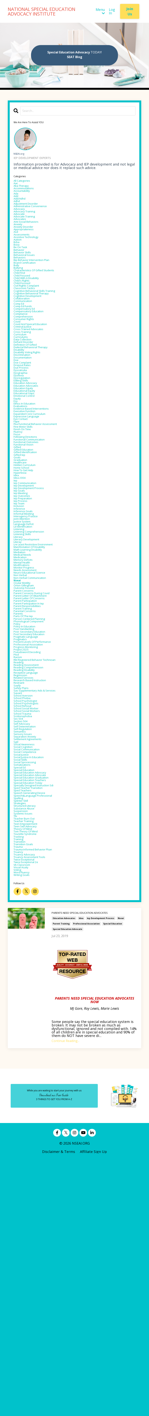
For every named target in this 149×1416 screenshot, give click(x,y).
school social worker (31, 903)
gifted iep (22, 556)
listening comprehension (35, 661)
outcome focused (29, 738)
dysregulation (25, 451)
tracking (21, 1077)
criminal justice (27, 382)
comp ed (21, 350)
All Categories (25, 182)
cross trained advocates (34, 385)
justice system (26, 647)
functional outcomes (31, 539)
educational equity (29, 469)
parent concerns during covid (39, 745)
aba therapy (24, 189)
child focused (25, 312)
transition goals (27, 1088)
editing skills (24, 455)
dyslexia (20, 448)
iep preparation (27, 616)
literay (19, 675)
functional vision (28, 542)
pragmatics (23, 808)
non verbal (23, 721)
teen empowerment (31, 1060)
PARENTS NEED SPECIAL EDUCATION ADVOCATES (84, 1168)
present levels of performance (40, 812)
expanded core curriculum (36, 500)
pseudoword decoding (32, 826)
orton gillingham (28, 735)
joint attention (26, 644)
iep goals (21, 605)
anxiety (20, 242)
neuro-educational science (36, 717)
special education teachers (36, 1001)
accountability (26, 196)
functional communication (36, 535)
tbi (16, 1050)
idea (81, 1174)
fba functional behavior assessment (44, 514)
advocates (22, 235)
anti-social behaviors (31, 238)
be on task (23, 273)
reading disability (29, 850)
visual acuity (24, 1119)
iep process (23, 619)
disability (21, 413)
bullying (20, 301)
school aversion (27, 885)
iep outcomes (25, 612)
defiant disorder (27, 403)
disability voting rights (33, 417)
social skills (23, 973)
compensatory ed (28, 357)
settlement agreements (34, 945)
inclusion (21, 626)
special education (112, 1179)
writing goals (25, 1130)
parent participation (31, 756)
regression (23, 857)
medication (23, 696)
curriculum (23, 392)
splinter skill (24, 1029)
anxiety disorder (27, 245)
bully (18, 298)
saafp (18, 871)
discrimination (26, 420)
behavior (21, 277)
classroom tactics (29, 329)
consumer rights (28, 371)
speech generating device (35, 1018)
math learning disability (34, 686)
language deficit (28, 651)
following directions (31, 532)
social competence (29, 962)
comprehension (27, 368)
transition (22, 1084)
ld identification (27, 654)
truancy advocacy (28, 1102)
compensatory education (35, 361)
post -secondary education (36, 798)
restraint (21, 868)
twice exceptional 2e (31, 1112)
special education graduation (38, 997)
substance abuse (28, 1039)
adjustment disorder (31, 214)
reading (20, 840)
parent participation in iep (36, 759)
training (21, 1081)
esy (16, 483)
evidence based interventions (38, 493)
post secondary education (35, 801)
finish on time (26, 521)
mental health (25, 703)
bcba (18, 266)
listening (21, 658)
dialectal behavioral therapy (38, 410)
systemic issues (27, 1046)
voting (19, 1123)
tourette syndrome (30, 1074)
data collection (26, 399)
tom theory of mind (31, 1070)
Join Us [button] (129, 11)
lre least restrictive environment (42, 679)
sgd (17, 948)
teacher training (28, 1057)
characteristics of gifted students (42, 305)
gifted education (28, 549)
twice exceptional (29, 1109)
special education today (34, 1004)
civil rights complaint (32, 326)
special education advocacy (36, 990)
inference (21, 630)
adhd (18, 210)
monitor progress (28, 710)
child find (22, 308)
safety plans (24, 875)
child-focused (25, 322)
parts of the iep (27, 777)
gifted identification (30, 553)
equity (19, 479)
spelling (20, 1025)
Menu (100, 11)
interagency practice (31, 640)
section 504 (23, 920)
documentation (27, 423)
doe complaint (26, 430)
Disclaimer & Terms (58, 1407)
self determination (29, 927)
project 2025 (24, 822)
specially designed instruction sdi (42, 1008)
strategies (22, 1032)
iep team (21, 623)
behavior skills (26, 280)
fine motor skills (28, 518)
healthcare (23, 567)
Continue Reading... (65, 1296)
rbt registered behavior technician (43, 836)
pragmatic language (31, 805)
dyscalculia (23, 441)
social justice (24, 966)
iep (16, 591)
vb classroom (25, 1116)
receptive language (30, 854)
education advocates (64, 1174)
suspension (23, 1043)
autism (19, 263)
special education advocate (67, 1185)
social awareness (28, 952)
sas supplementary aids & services (43, 878)
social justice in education (35, 969)
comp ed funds (27, 354)
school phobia (25, 889)
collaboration (25, 343)
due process (24, 437)
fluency (20, 525)
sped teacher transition (34, 1011)
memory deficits (27, 700)
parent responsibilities (33, 763)
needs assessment (29, 714)
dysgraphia (23, 444)
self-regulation (26, 931)
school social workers (32, 906)
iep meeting (24, 609)
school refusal (26, 899)
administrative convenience (37, 217)
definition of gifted (30, 406)
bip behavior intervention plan (39, 291)
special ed (22, 983)
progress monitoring (31, 819)
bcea (18, 270)
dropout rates (26, 434)
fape (18, 511)
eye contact (23, 507)
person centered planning (35, 780)
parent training (61, 1179)
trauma (20, 1091)
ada (17, 200)
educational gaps (28, 472)
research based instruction (36, 864)
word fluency (25, 1126)
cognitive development (33, 340)
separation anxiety (29, 941)
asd (17, 252)
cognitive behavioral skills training (43, 333)
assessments (24, 256)
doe (17, 427)
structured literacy (30, 1036)
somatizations (26, 980)
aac (16, 186)
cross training (26, 389)
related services (27, 861)
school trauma (26, 910)
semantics (22, 934)
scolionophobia (27, 913)
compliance (23, 364)
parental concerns (29, 770)
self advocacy (25, 924)
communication (27, 347)
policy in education (29, 791)
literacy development (32, 672)
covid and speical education (37, 378)
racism (19, 833)
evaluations (23, 490)
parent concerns (27, 742)
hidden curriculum (29, 570)
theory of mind (27, 1067)
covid (18, 375)
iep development (28, 598)
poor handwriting (28, 794)
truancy (20, 1098)
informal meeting (28, 637)
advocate (21, 228)
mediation (22, 689)
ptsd (17, 829)
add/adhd (22, 207)
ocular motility (26, 731)
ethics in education (29, 486)
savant (19, 882)
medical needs (26, 693)
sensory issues (26, 938)
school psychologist (30, 892)
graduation (23, 563)
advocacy (21, 221)
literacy (20, 668)
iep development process (100, 1174)
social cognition (27, 955)
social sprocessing (29, 976)
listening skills (26, 665)
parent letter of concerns (36, 752)
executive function (29, 497)
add (17, 203)
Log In (112, 11)
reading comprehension (34, 847)
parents (20, 773)
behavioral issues (28, 284)
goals (18, 560)
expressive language (31, 504)
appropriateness (28, 249)
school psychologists (31, 896)
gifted (19, 546)
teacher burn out (29, 1053)
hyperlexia (22, 581)
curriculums (24, 396)
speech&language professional (40, 1022)
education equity (28, 465)
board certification (29, 294)
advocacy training (29, 224)
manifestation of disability (36, 682)
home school (25, 574)
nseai (121, 1174)
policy (18, 787)
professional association (86, 1179)
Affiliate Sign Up (93, 1407)
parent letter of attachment (38, 749)
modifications (25, 707)
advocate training (29, 231)
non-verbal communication (37, 724)
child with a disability (32, 315)
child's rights (25, 319)
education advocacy (30, 458)
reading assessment (31, 843)
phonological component (35, 784)
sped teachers (26, 1015)
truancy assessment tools (36, 1105)
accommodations (28, 193)
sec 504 (20, 917)
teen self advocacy (29, 1063)
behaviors (22, 287)
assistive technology (31, 259)
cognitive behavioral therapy (38, 336)
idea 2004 (21, 588)
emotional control (29, 476)
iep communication (30, 595)
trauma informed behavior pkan (41, 1095)
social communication (32, 959)
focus (18, 528)
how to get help (28, 577)
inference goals (27, 633)
